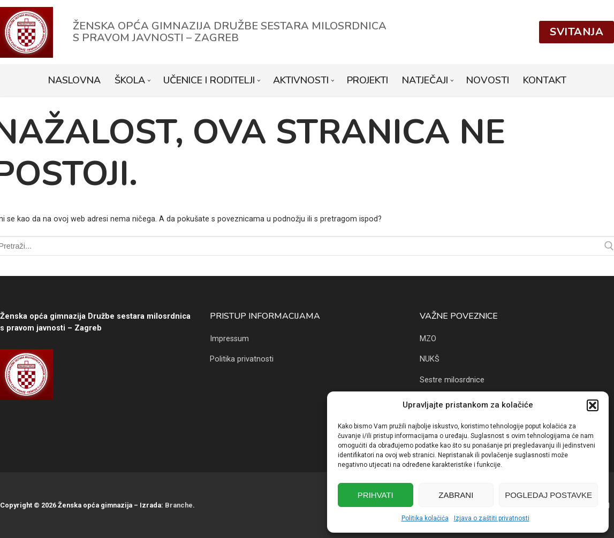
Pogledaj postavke (548, 494)
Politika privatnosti (242, 359)
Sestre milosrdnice (452, 380)
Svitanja (576, 32)
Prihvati (375, 494)
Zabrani (455, 494)
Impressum (229, 338)
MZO (428, 338)
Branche (179, 505)
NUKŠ (429, 359)
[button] (592, 405)
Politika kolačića (425, 518)
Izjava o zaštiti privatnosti (491, 518)
